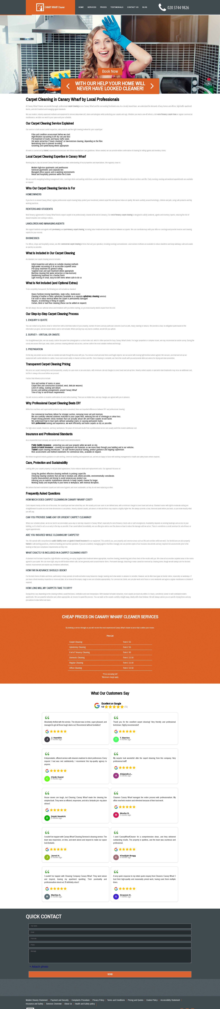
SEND (110, 974)
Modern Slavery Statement (37, 1000)
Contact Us (132, 7)
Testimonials (117, 7)
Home (81, 7)
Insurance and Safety (34, 1003)
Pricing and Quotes (135, 1000)
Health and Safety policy (85, 1003)
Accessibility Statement (170, 1000)
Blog (144, 7)
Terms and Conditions (116, 1000)
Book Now (110, 65)
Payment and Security (60, 1000)
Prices (103, 7)
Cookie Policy (152, 1000)
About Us (68, 1003)
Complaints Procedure (81, 1000)
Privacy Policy (98, 1000)
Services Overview (53, 1003)
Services (92, 7)
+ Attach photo (38, 966)
